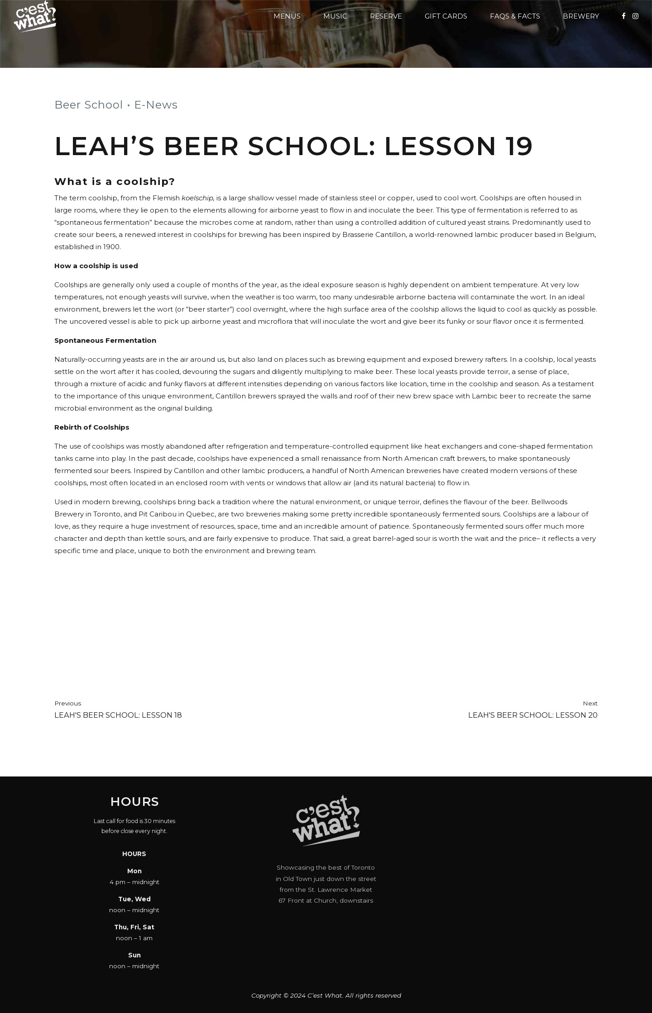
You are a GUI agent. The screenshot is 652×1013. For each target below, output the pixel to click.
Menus (287, 16)
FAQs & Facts (515, 16)
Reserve (386, 16)
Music (335, 16)
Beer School (88, 104)
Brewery (581, 16)
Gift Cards (446, 16)
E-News (156, 104)
